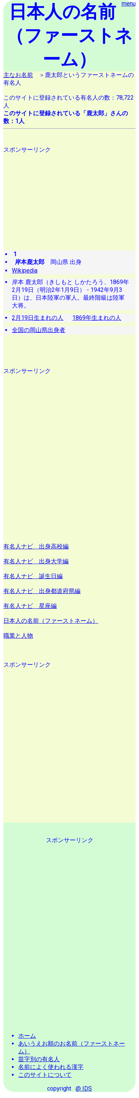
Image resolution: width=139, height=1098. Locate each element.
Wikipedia (24, 270)
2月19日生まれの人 (37, 317)
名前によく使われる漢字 (50, 1066)
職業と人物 (18, 635)
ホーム (27, 1035)
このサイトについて (45, 1074)
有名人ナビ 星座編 (30, 605)
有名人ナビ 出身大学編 (36, 561)
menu (129, 3)
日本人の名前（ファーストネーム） (50, 620)
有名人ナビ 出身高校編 (36, 546)
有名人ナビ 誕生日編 (33, 576)
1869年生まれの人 (96, 317)
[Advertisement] (69, 194)
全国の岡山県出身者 (38, 330)
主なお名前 (18, 74)
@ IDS (84, 1088)
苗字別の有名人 (39, 1059)
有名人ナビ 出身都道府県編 (41, 591)
